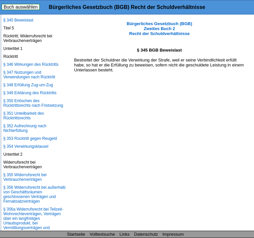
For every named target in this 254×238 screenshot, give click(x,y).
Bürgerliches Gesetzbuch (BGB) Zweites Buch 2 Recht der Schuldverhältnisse (159, 28)
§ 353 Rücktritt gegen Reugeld (30, 138)
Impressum (173, 234)
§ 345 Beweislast (18, 20)
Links (124, 234)
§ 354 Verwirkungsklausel (25, 146)
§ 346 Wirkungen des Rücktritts (31, 64)
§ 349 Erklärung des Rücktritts (30, 93)
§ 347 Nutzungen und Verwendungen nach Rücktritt (29, 74)
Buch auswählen (21, 7)
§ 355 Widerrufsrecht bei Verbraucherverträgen (25, 177)
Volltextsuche (102, 234)
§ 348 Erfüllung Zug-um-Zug (28, 85)
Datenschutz (146, 234)
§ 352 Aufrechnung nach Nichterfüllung (24, 128)
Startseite (76, 234)
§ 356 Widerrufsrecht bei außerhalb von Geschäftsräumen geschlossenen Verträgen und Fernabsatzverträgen (34, 194)
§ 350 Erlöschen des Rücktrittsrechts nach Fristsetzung (33, 103)
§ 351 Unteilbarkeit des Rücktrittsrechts (23, 115)
